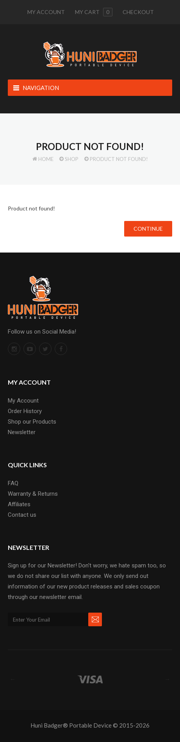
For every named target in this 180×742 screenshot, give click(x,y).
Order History (25, 411)
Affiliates (19, 504)
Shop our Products (32, 421)
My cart (93, 12)
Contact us (22, 514)
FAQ (13, 483)
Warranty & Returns (33, 493)
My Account (46, 12)
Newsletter (22, 432)
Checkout (138, 12)
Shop (71, 159)
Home (45, 159)
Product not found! (119, 159)
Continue (148, 228)
